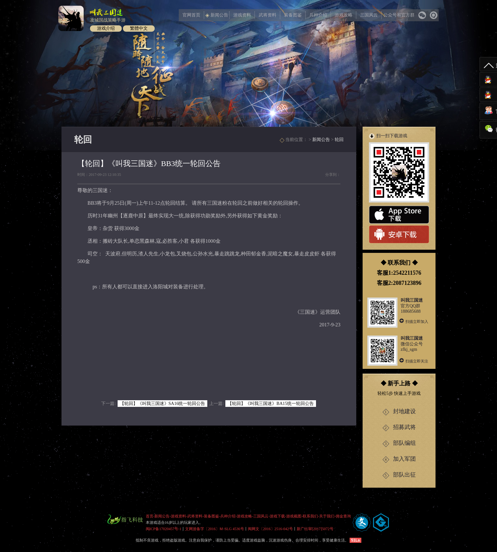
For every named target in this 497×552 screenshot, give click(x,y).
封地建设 (399, 411)
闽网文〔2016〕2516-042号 (270, 529)
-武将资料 (194, 516)
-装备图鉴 (211, 516)
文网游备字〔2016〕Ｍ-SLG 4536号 (214, 529)
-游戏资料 (178, 516)
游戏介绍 (106, 28)
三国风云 (369, 15)
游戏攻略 (343, 15)
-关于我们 (326, 516)
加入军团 (399, 459)
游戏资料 (242, 15)
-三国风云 (260, 516)
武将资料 (267, 15)
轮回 (339, 139)
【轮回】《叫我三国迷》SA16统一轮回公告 (162, 403)
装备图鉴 (293, 15)
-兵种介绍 (227, 516)
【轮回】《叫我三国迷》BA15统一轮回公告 (270, 403)
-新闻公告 (161, 516)
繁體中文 (139, 28)
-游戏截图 (293, 516)
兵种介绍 (318, 15)
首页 (149, 516)
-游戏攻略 (244, 516)
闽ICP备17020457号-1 (164, 529)
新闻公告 (216, 15)
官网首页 (191, 15)
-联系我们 (310, 516)
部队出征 (399, 475)
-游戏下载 (277, 516)
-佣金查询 (343, 516)
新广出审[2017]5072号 (315, 529)
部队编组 (399, 443)
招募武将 (399, 427)
